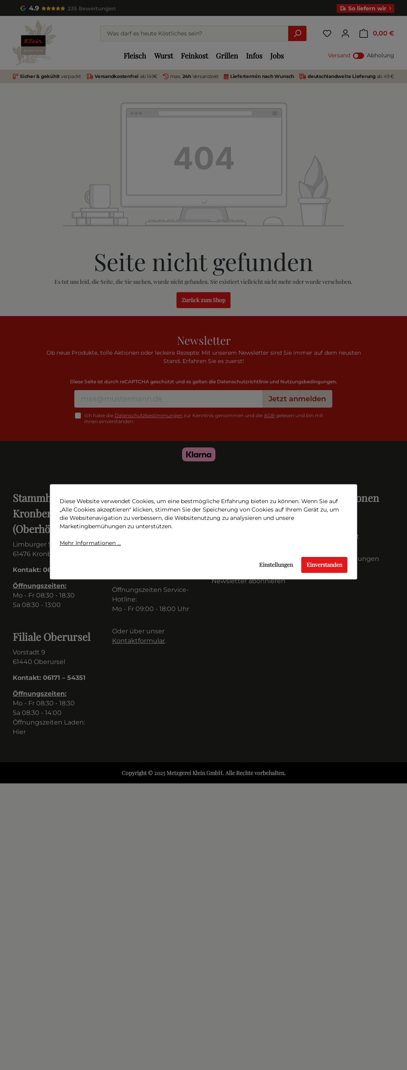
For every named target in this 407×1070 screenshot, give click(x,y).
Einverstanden (324, 564)
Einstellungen (276, 564)
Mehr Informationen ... (90, 543)
